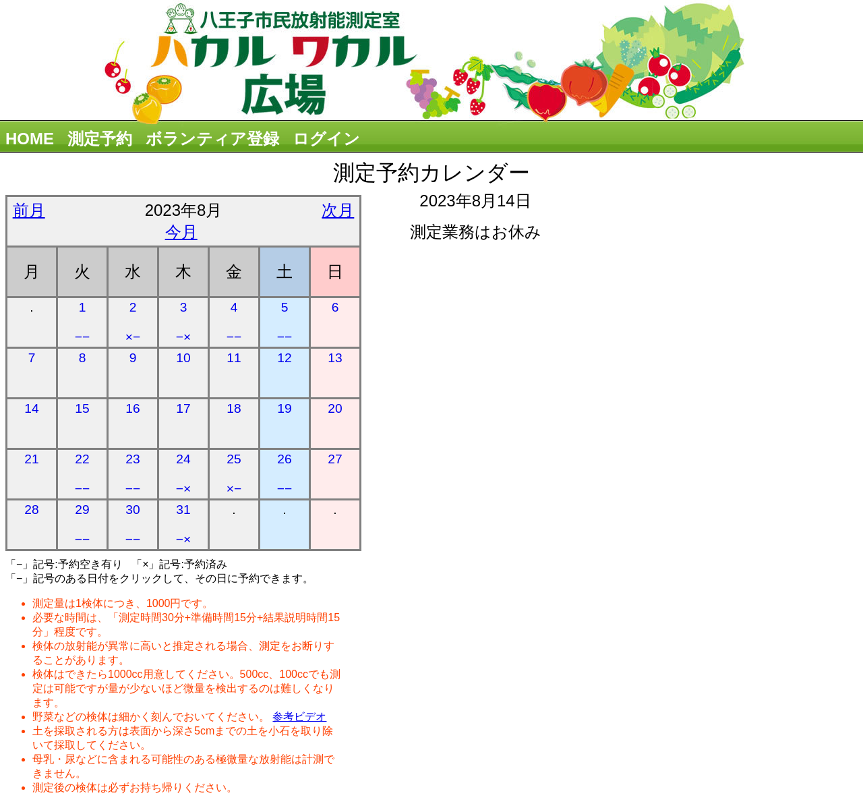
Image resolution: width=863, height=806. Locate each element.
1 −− (82, 322)
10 (183, 358)
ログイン (326, 138)
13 (335, 358)
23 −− (132, 474)
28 (31, 509)
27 (335, 459)
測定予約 (99, 138)
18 (234, 408)
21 (31, 459)
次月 (338, 210)
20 (335, 408)
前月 (29, 210)
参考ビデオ (299, 716)
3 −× (183, 322)
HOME (29, 138)
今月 (181, 232)
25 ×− (234, 474)
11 (234, 358)
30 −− (132, 524)
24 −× (183, 474)
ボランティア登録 (212, 138)
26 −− (284, 474)
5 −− (284, 322)
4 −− (234, 322)
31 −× (183, 524)
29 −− (82, 524)
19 (284, 408)
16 (132, 408)
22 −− (82, 474)
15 (82, 408)
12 (284, 358)
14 (31, 408)
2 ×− (132, 322)
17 (183, 408)
